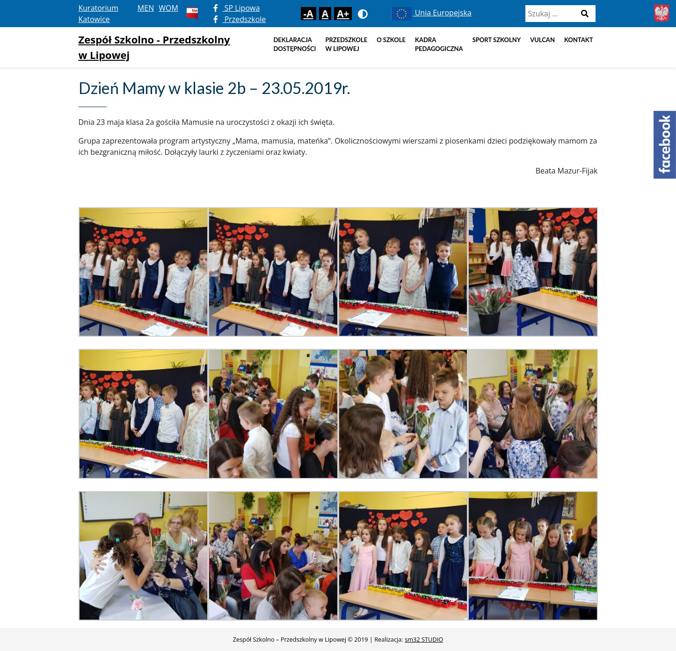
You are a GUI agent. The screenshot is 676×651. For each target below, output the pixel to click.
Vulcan (542, 39)
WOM (168, 8)
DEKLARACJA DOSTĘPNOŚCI (294, 44)
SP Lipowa (236, 8)
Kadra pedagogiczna (439, 44)
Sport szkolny (496, 39)
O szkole (391, 39)
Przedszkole (239, 19)
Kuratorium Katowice (99, 13)
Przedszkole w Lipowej (346, 44)
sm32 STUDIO (424, 639)
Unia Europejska (431, 12)
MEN (146, 8)
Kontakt (578, 39)
